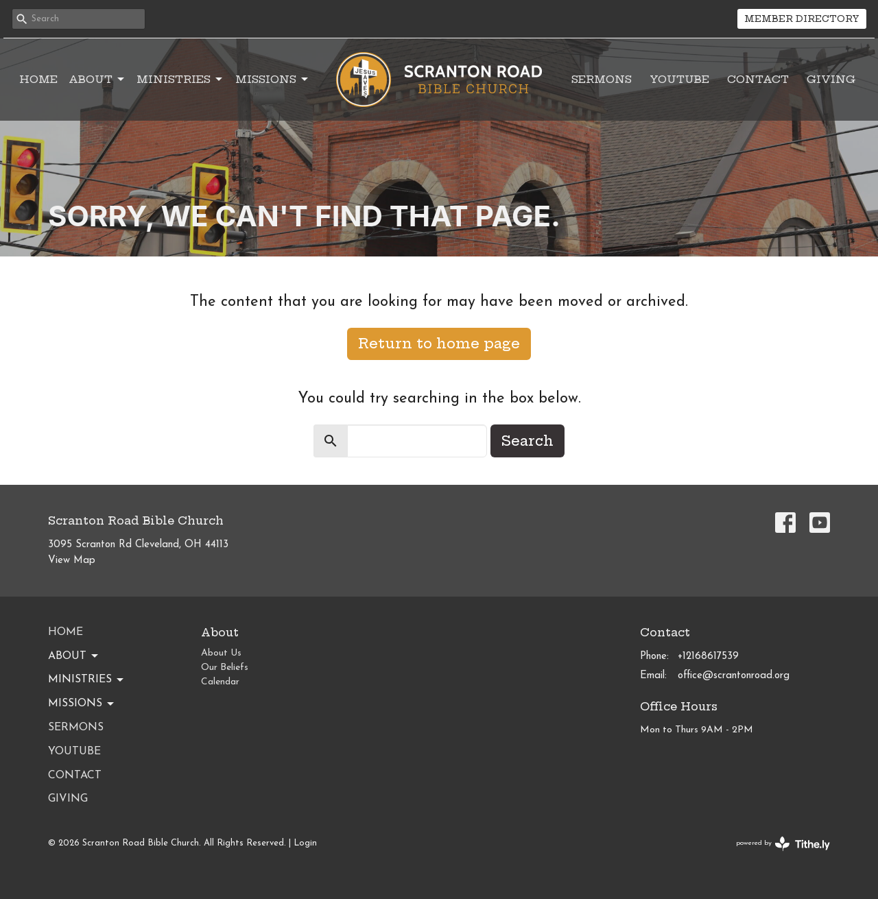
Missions (272, 79)
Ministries (180, 79)
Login (305, 843)
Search (527, 440)
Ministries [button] (87, 680)
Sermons (601, 79)
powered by (783, 844)
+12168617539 (708, 656)
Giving (831, 79)
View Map (71, 560)
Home (38, 79)
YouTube (679, 79)
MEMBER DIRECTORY (801, 18)
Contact (758, 79)
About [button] (74, 656)
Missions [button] (82, 704)
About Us (221, 653)
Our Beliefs (224, 667)
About (97, 79)
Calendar (220, 682)
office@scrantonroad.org (734, 676)
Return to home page (439, 343)
